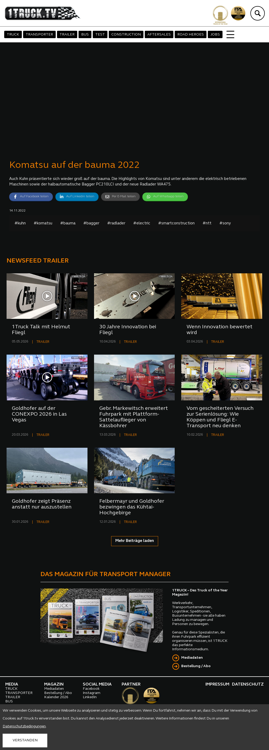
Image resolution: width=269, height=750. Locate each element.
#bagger (91, 223)
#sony (225, 223)
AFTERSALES (159, 35)
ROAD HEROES (190, 35)
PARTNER (131, 684)
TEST (100, 35)
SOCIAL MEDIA (97, 684)
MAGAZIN (54, 684)
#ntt (207, 223)
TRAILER (67, 35)
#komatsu (43, 223)
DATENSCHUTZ (248, 684)
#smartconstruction (176, 223)
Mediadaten (192, 658)
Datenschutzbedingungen (24, 726)
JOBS (215, 35)
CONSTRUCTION (126, 35)
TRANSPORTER (39, 35)
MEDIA (11, 684)
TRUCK (13, 35)
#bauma (67, 223)
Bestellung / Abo (196, 666)
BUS (85, 35)
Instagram (91, 693)
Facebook (91, 689)
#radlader (116, 223)
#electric (141, 223)
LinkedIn (90, 697)
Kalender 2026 (56, 697)
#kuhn (20, 223)
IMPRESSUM (217, 684)
